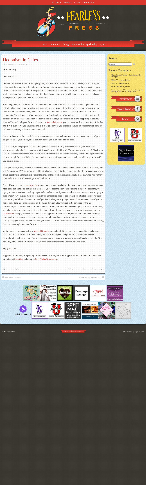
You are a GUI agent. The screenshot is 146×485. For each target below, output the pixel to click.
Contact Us (88, 2)
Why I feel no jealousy (123, 80)
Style (102, 44)
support (101, 269)
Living (66, 44)
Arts (45, 44)
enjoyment (88, 269)
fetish (93, 269)
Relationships (77, 44)
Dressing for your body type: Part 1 (91, 277)
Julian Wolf (15, 64)
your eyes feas (32, 185)
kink (97, 269)
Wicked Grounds (54, 122)
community (81, 269)
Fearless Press (11, 332)
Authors (67, 2)
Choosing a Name (123, 83)
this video (18, 259)
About (77, 2)
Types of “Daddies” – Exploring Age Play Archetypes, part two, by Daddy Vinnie (127, 90)
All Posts (56, 2)
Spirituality (92, 44)
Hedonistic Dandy (11, 269)
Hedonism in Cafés (20, 59)
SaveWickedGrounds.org (46, 259)
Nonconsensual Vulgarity (11, 277)
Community (54, 44)
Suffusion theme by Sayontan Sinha (133, 332)
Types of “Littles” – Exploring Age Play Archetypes (126, 76)
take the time (8, 213)
